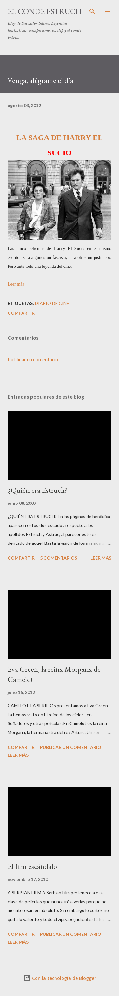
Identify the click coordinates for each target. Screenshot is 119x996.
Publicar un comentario (33, 359)
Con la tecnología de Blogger (59, 978)
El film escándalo (32, 866)
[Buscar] (92, 11)
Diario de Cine (52, 303)
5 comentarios (58, 558)
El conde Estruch (45, 11)
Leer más (16, 284)
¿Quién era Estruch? (38, 490)
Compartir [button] (21, 313)
